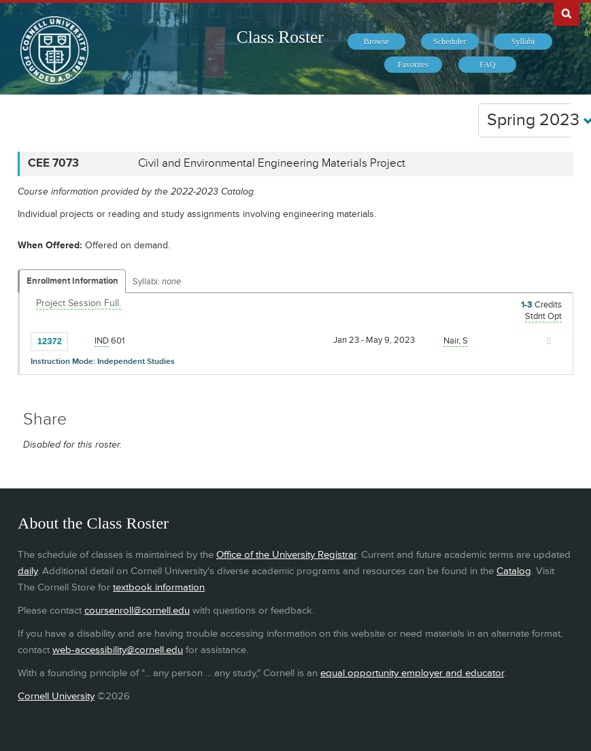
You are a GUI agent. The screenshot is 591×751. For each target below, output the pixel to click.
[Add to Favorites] (81, 340)
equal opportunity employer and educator (412, 673)
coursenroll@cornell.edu (137, 610)
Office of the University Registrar (286, 554)
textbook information (159, 587)
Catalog (513, 571)
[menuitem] (376, 41)
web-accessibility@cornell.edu (117, 650)
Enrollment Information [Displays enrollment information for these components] (72, 281)
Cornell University (56, 696)
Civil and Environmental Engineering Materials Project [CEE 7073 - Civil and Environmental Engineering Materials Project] (271, 163)
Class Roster (280, 37)
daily (27, 571)
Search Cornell (566, 13)
